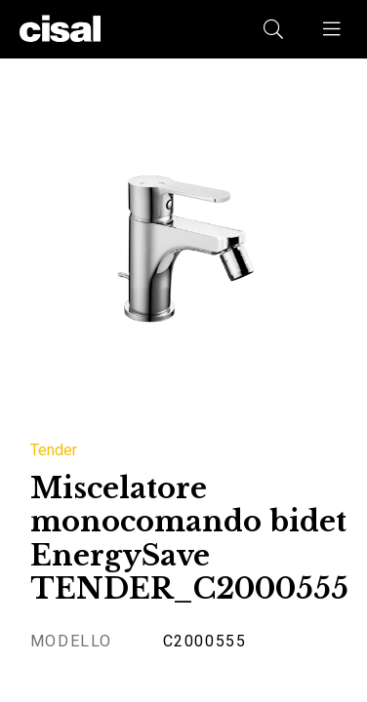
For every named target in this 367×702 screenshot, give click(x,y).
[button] (332, 29)
